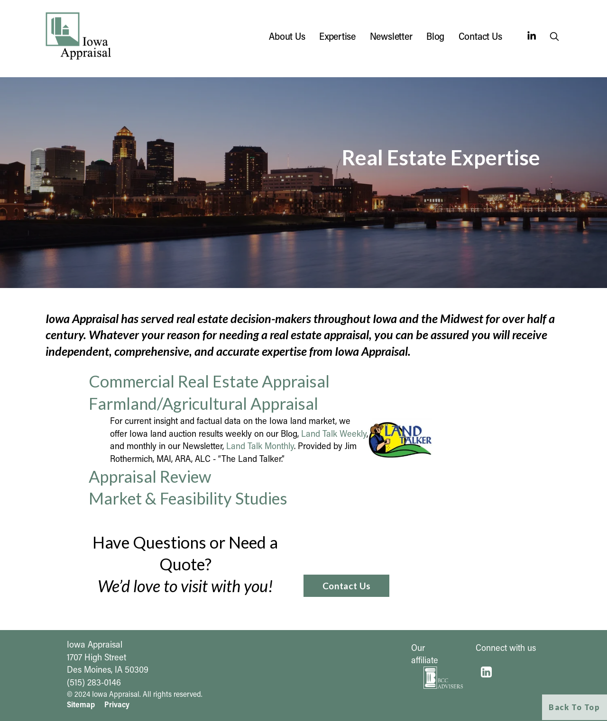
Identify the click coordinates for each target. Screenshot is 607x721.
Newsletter (391, 35)
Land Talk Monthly (260, 445)
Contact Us (480, 35)
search (555, 38)
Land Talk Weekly (334, 433)
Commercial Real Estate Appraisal (209, 381)
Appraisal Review (150, 476)
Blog (435, 35)
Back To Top (574, 707)
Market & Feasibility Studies (188, 498)
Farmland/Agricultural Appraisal (203, 403)
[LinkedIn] (531, 36)
